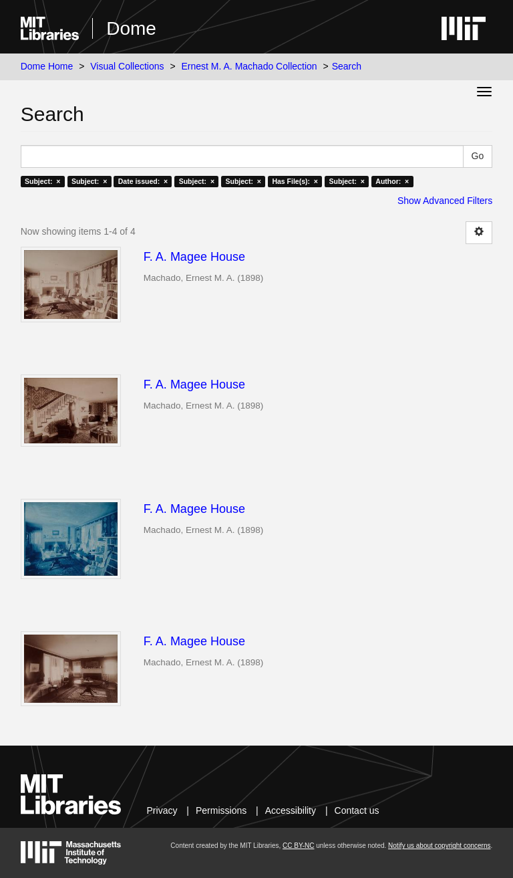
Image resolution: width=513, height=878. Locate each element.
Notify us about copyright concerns (439, 845)
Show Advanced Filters (444, 200)
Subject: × (42, 181)
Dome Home (47, 66)
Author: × (392, 181)
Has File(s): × (295, 181)
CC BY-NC (298, 845)
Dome (131, 28)
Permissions (221, 810)
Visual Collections (127, 66)
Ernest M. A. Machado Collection (249, 66)
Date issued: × (143, 181)
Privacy (162, 810)
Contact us (357, 810)
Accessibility (290, 810)
